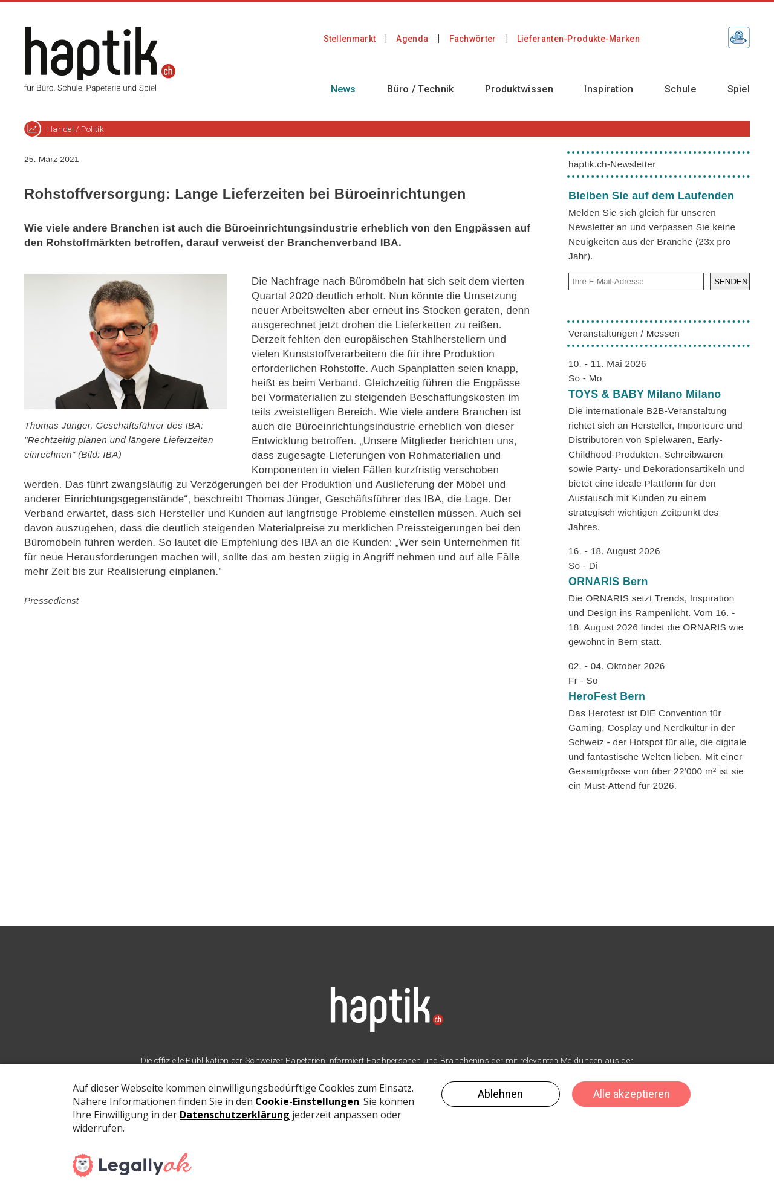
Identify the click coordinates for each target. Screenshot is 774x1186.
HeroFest (606, 696)
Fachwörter (472, 39)
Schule (680, 89)
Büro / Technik (420, 89)
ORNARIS (608, 581)
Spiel (738, 89)
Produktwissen (519, 89)
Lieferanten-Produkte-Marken (578, 39)
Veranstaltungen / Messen (624, 333)
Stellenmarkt (350, 39)
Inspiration (608, 89)
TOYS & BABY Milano (644, 394)
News (343, 89)
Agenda (412, 39)
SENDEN (731, 281)
